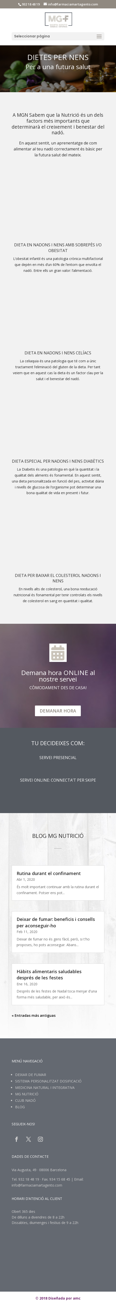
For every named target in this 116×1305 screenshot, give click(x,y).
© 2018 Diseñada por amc (58, 1298)
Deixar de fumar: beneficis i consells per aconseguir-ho (56, 922)
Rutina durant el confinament (49, 873)
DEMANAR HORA (58, 711)
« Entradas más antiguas (34, 1015)
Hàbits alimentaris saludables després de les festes (49, 974)
